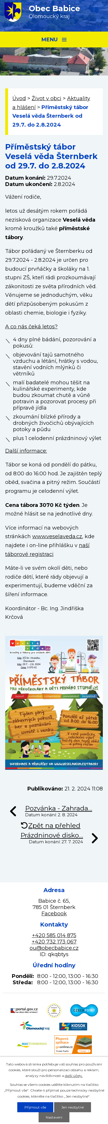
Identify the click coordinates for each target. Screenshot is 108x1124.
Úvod (19, 98)
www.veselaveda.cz (57, 536)
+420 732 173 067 (54, 942)
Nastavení (54, 1117)
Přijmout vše (35, 1107)
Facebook (54, 913)
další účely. (74, 1075)
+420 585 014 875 (54, 935)
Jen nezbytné (72, 1107)
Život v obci (46, 98)
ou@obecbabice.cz (54, 948)
